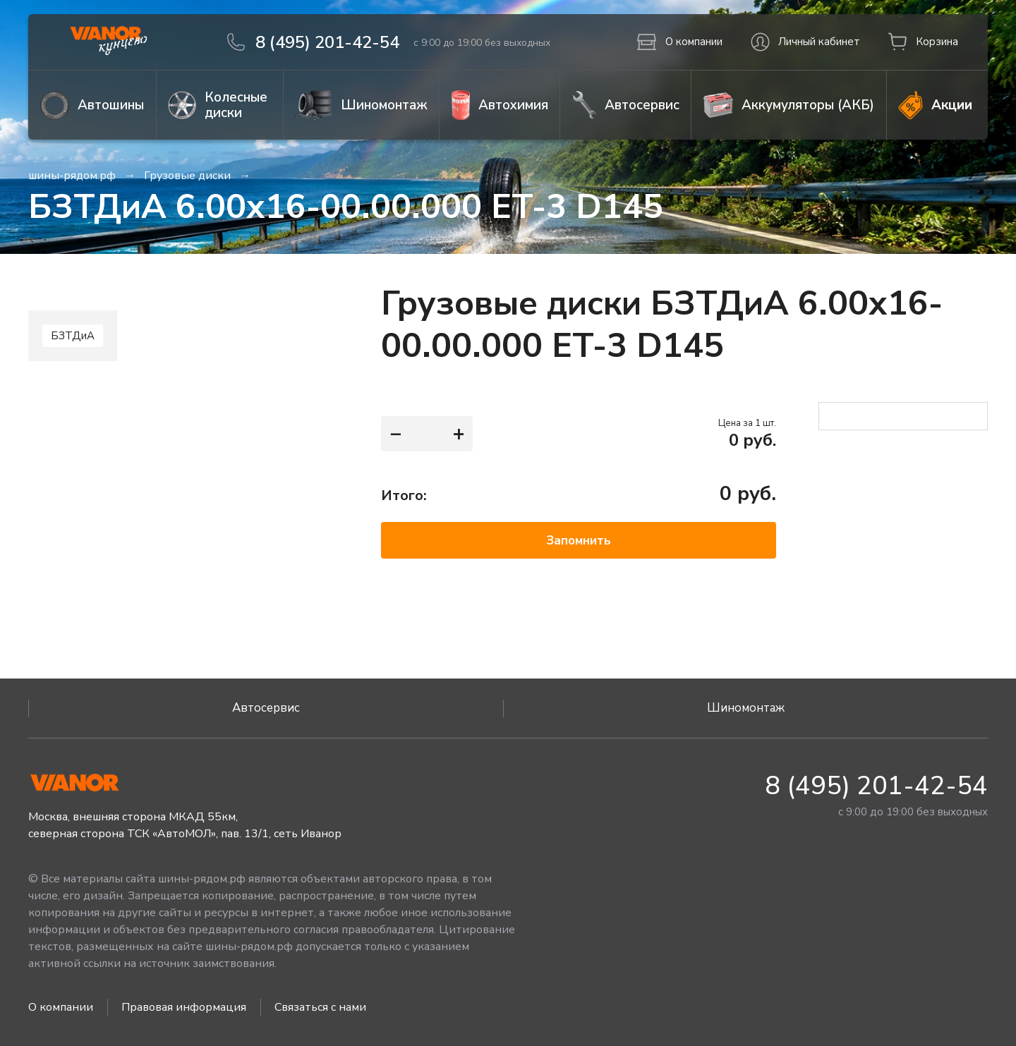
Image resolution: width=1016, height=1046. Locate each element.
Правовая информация (183, 1007)
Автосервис (266, 708)
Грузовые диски (187, 175)
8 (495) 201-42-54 (876, 786)
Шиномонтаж (746, 708)
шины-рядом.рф (72, 175)
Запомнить (578, 541)
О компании (60, 1007)
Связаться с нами (320, 1007)
